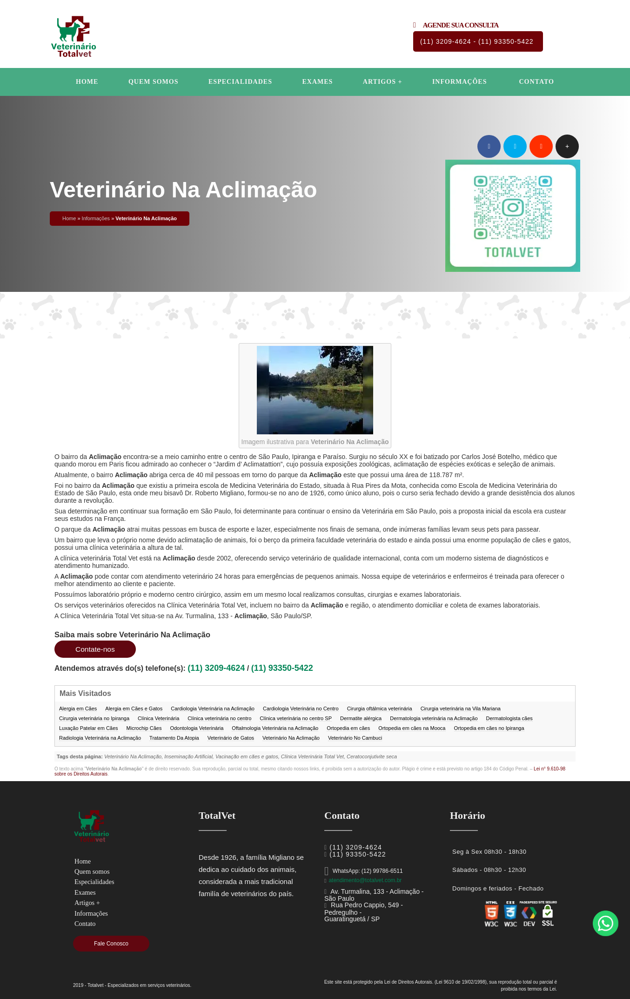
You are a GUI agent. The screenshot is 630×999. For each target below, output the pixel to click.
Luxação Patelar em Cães (88, 728)
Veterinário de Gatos (231, 738)
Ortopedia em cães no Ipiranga (489, 728)
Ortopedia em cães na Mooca (411, 728)
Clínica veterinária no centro (219, 718)
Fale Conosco (111, 943)
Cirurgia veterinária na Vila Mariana (461, 708)
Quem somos (153, 81)
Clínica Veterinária (158, 718)
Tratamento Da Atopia (174, 738)
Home (87, 81)
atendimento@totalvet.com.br (365, 880)
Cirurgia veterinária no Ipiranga (94, 718)
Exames (317, 81)
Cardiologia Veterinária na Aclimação (213, 708)
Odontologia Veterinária (196, 728)
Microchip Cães (144, 728)
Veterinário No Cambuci (355, 738)
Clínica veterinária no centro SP (296, 718)
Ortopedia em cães (348, 728)
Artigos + (382, 81)
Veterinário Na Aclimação (291, 738)
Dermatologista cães (509, 718)
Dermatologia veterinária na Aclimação (433, 718)
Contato (536, 81)
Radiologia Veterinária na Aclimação (100, 738)
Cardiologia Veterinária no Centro (301, 708)
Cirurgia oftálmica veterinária (379, 708)
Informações (459, 81)
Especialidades (240, 81)
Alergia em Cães (78, 708)
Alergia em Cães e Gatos (133, 708)
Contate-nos (95, 649)
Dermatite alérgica (361, 718)
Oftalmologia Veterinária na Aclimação (275, 728)
